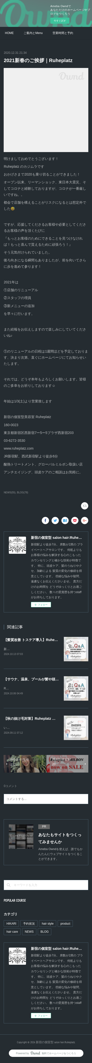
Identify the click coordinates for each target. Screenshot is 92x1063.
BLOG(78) (22, 492)
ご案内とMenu (33, 33)
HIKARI (11, 924)
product (65, 924)
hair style (47, 924)
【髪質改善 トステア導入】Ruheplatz (33, 640)
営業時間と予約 (63, 33)
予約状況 (29, 924)
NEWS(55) (9, 492)
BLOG (44, 932)
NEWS (29, 932)
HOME (9, 33)
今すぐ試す (60, 20)
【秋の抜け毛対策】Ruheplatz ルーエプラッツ (40, 719)
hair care (12, 932)
